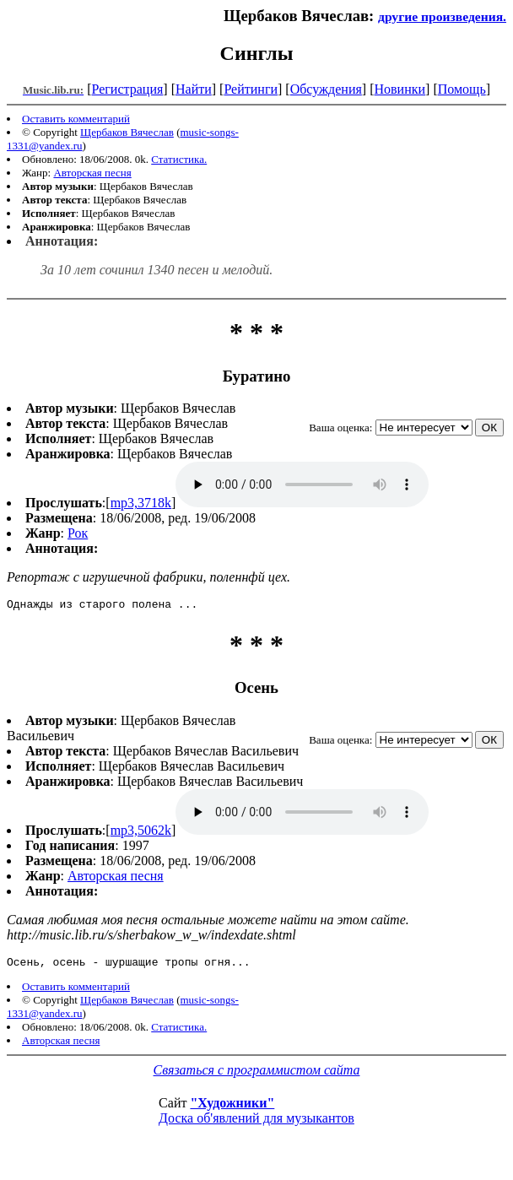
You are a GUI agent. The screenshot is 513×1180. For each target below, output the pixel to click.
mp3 (302, 484)
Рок (78, 533)
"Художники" (232, 1108)
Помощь (462, 89)
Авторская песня (92, 172)
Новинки (399, 89)
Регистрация (128, 89)
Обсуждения (326, 89)
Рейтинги (251, 89)
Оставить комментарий (76, 118)
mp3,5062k (141, 832)
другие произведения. (442, 16)
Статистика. (179, 159)
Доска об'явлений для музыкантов (256, 1123)
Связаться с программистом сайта (257, 1075)
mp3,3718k (141, 502)
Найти (194, 89)
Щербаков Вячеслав (127, 132)
